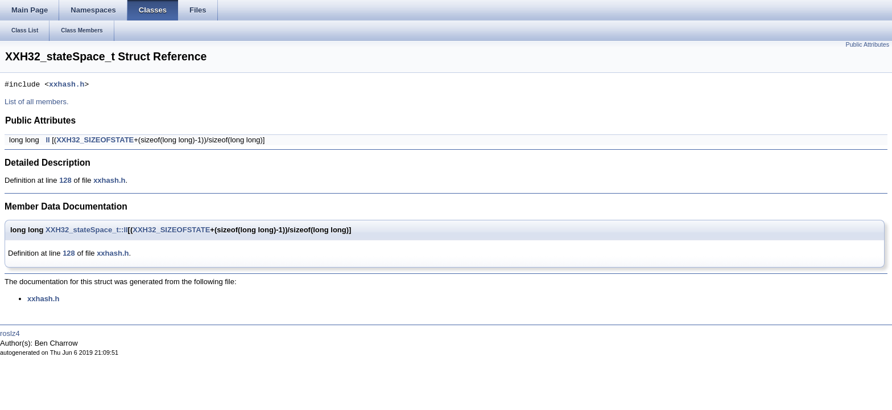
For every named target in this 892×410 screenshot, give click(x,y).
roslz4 (10, 333)
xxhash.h (66, 85)
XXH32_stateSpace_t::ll (87, 230)
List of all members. (37, 101)
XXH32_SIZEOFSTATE (95, 140)
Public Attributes (867, 44)
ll (47, 140)
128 (65, 180)
